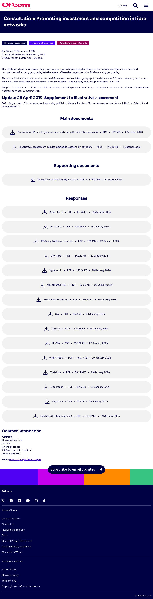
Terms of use (9, 580)
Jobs (5, 535)
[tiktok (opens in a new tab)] (44, 500)
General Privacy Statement (17, 541)
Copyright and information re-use (21, 586)
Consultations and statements (73, 43)
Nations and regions (13, 529)
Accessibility (9, 569)
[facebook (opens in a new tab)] (11, 500)
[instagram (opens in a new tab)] (36, 500)
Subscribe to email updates (77, 470)
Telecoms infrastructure (42, 43)
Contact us (8, 524)
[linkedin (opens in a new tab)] (19, 500)
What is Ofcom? (11, 518)
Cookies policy (10, 575)
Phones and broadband (14, 43)
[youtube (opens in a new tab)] (27, 500)
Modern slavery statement (16, 546)
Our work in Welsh (12, 552)
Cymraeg (122, 5)
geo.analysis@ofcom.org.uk (25, 459)
